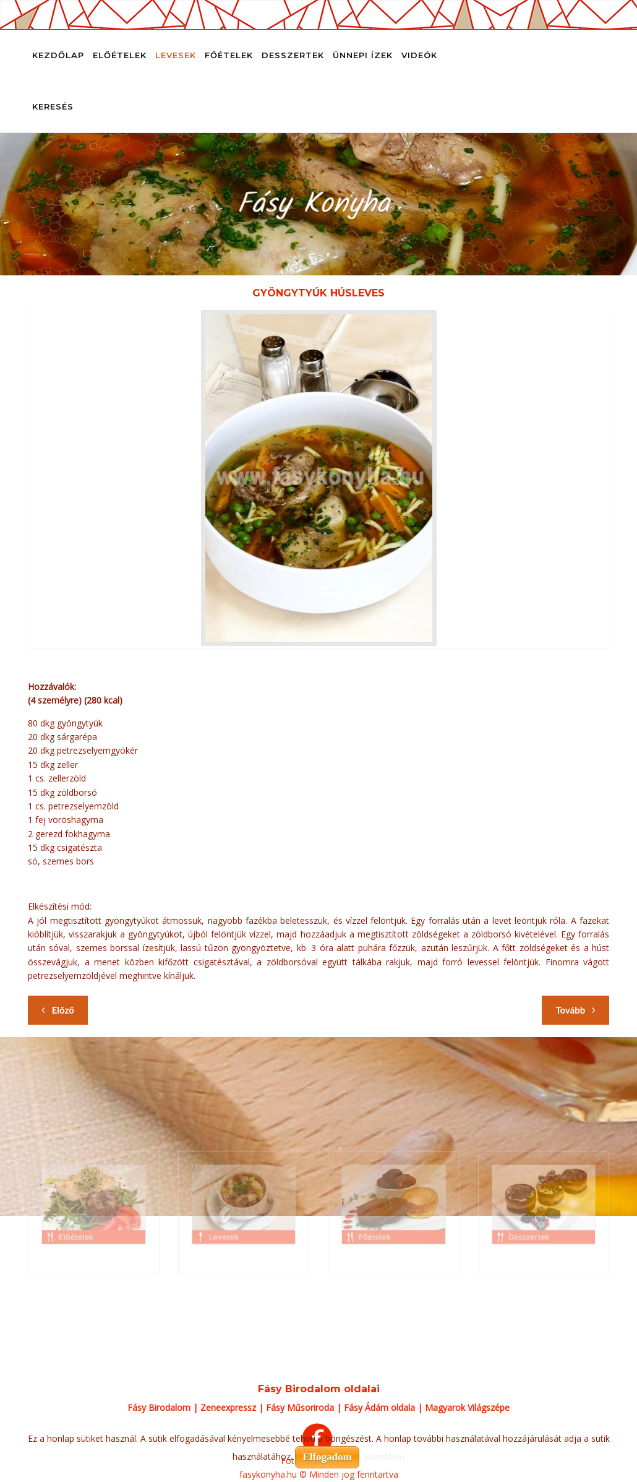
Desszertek (293, 55)
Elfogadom (326, 1457)
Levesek (175, 55)
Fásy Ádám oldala (379, 1407)
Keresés (53, 106)
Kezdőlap (58, 55)
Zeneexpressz (228, 1407)
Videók (419, 55)
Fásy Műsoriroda (300, 1407)
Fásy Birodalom (158, 1407)
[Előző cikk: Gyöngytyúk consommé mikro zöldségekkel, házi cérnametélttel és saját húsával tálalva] (58, 1010)
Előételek (120, 55)
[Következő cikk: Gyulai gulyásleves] (575, 1010)
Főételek (229, 55)
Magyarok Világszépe (467, 1407)
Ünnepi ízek (363, 55)
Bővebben (384, 1456)
